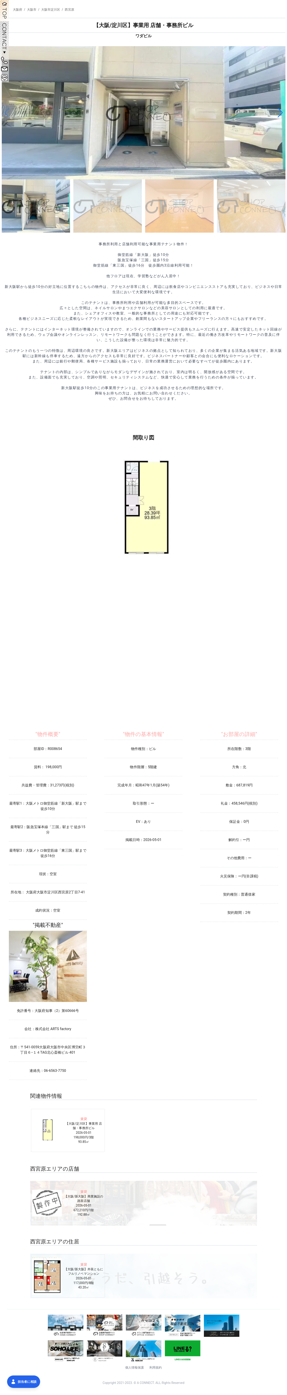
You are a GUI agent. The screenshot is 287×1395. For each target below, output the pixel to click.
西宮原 (69, 9)
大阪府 (17, 9)
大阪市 (31, 9)
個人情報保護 (134, 1367)
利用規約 (155, 1367)
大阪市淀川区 (50, 9)
